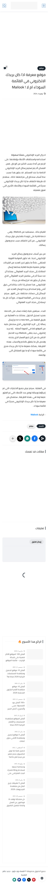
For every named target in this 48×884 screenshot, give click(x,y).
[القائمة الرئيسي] (44, 6)
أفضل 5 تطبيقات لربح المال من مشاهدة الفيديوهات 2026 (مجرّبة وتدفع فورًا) (16, 786)
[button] (35, 438)
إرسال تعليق (36, 542)
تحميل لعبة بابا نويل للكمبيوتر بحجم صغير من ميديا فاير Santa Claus (16, 754)
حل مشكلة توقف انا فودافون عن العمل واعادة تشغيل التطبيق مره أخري (16, 802)
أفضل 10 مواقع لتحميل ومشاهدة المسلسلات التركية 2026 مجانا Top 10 (15, 673)
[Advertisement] (24, 40)
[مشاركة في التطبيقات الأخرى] (13, 438)
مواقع (41, 68)
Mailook (34, 415)
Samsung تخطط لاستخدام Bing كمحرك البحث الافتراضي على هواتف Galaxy (16, 770)
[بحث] (4, 6)
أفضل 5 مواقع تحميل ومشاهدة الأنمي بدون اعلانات (16, 738)
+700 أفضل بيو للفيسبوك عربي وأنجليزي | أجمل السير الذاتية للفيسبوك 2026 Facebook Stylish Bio (15, 705)
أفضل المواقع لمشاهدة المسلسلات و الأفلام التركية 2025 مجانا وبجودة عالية (15, 722)
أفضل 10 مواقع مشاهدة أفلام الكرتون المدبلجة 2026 (16, 689)
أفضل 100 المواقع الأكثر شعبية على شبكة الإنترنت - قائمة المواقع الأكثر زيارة (15, 657)
